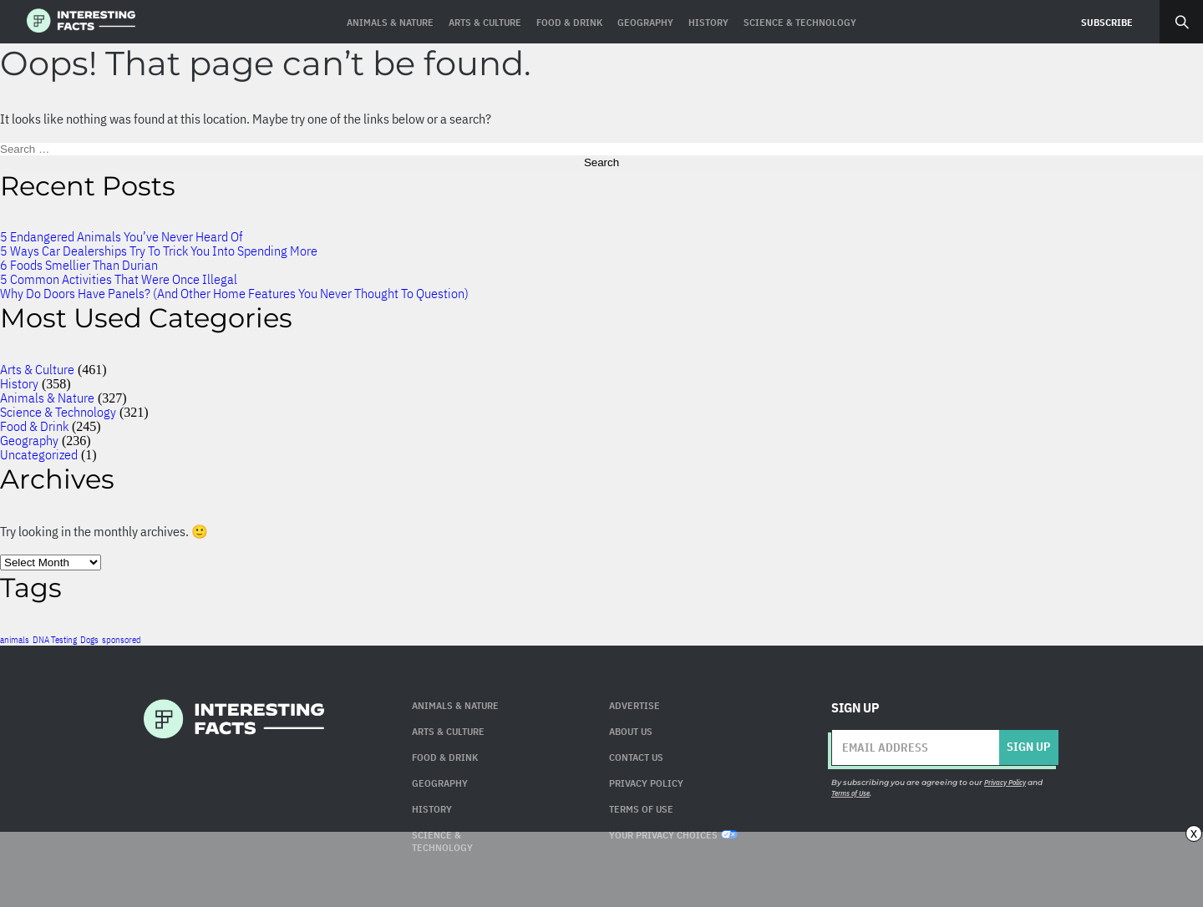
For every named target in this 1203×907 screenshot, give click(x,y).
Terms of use (641, 809)
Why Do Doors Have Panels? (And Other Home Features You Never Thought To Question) (234, 293)
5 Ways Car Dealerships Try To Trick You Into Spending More (158, 250)
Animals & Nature (47, 397)
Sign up (1028, 746)
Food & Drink (34, 426)
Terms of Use (850, 793)
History (19, 383)
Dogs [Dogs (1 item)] (89, 640)
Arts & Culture (37, 369)
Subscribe (1107, 22)
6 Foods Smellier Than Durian (79, 264)
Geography (29, 440)
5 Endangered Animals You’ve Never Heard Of (121, 236)
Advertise (634, 705)
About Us (630, 731)
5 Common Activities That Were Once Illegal (118, 279)
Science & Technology (58, 411)
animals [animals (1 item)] (14, 640)
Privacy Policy (646, 783)
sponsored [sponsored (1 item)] (121, 640)
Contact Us (636, 757)
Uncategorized (39, 454)
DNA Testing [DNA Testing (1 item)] (55, 640)
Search (1181, 21)
